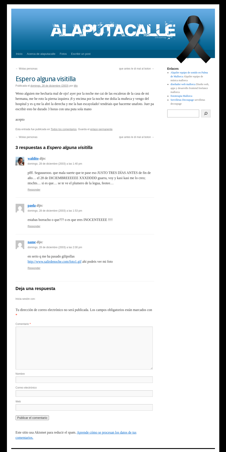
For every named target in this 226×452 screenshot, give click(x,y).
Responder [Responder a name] (34, 268)
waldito (33, 158)
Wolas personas (26, 68)
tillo (76, 85)
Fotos (63, 53)
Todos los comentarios (63, 129)
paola (32, 205)
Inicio (19, 53)
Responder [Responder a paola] (34, 226)
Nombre (20, 373)
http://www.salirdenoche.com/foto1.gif (54, 261)
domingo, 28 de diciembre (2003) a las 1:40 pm (55, 163)
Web (18, 401)
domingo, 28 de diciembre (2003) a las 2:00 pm (55, 247)
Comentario (23, 324)
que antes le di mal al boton (136, 68)
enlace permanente (101, 129)
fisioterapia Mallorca (181, 95)
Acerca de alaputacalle (41, 53)
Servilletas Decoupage (182, 99)
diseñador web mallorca (183, 84)
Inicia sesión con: (26, 298)
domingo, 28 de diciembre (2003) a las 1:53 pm (55, 210)
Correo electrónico (26, 387)
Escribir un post (81, 53)
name (32, 242)
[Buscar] (206, 113)
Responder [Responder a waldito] (34, 189)
